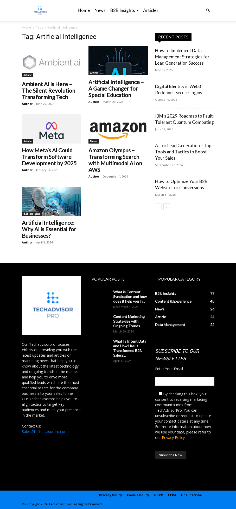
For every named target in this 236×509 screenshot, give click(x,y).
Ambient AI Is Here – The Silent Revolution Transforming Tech (48, 90)
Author (27, 104)
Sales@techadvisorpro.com (45, 431)
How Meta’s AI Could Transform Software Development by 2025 (49, 156)
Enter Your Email (169, 368)
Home (84, 10)
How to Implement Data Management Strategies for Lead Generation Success (182, 57)
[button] (208, 10)
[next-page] (166, 206)
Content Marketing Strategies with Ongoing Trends (129, 321)
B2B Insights (124, 10)
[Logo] (40, 10)
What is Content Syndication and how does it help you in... (130, 296)
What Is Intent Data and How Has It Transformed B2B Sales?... (129, 348)
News (100, 10)
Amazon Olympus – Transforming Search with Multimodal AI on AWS (115, 160)
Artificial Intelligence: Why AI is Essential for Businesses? (49, 229)
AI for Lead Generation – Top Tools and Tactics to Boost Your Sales (183, 152)
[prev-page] (158, 206)
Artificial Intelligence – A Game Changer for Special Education (116, 88)
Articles (150, 10)
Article (27, 75)
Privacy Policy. (174, 437)
